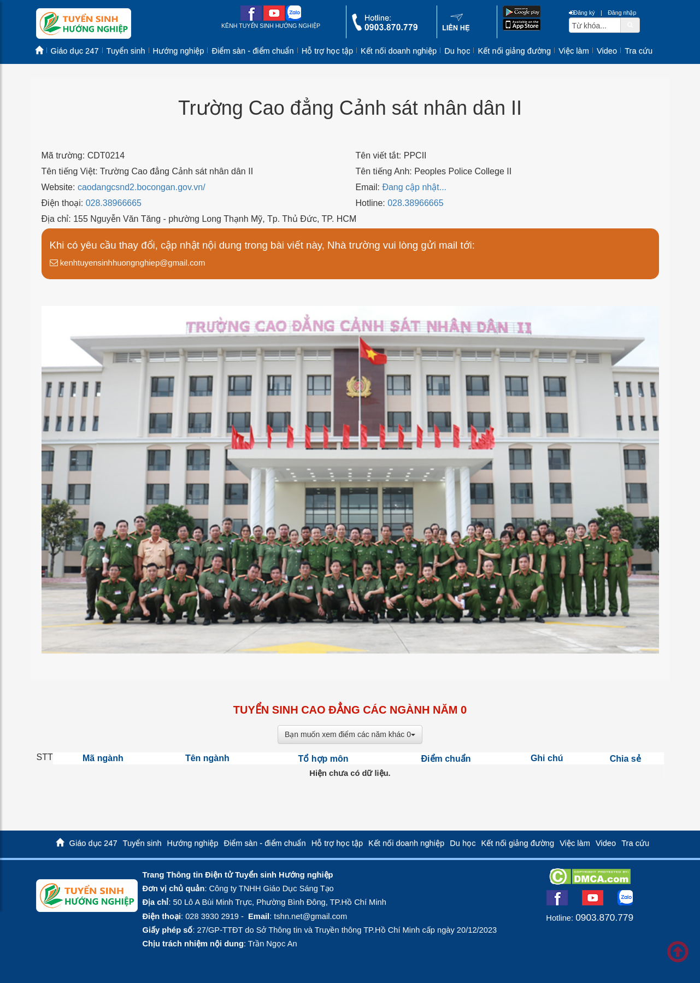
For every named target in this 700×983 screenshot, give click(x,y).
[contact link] (456, 29)
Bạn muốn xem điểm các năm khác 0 (350, 734)
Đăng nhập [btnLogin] (622, 12)
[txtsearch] (595, 25)
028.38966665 (114, 203)
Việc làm (573, 50)
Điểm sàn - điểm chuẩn (252, 50)
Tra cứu (638, 50)
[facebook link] (251, 18)
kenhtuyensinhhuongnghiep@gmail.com (127, 262)
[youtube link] (274, 18)
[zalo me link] (293, 18)
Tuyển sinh (126, 50)
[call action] (384, 28)
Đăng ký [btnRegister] (582, 12)
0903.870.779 (604, 917)
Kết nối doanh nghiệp (399, 50)
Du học (457, 50)
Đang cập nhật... (414, 187)
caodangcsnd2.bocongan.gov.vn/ (141, 187)
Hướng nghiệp (178, 50)
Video (607, 50)
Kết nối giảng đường (514, 50)
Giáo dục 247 (75, 50)
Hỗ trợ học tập (327, 50)
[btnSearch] (630, 24)
